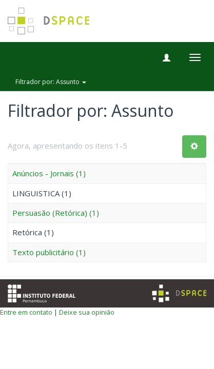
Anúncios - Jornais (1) (49, 173)
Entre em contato (26, 312)
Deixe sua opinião (86, 312)
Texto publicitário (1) (49, 252)
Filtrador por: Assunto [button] (50, 81)
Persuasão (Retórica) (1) (55, 213)
